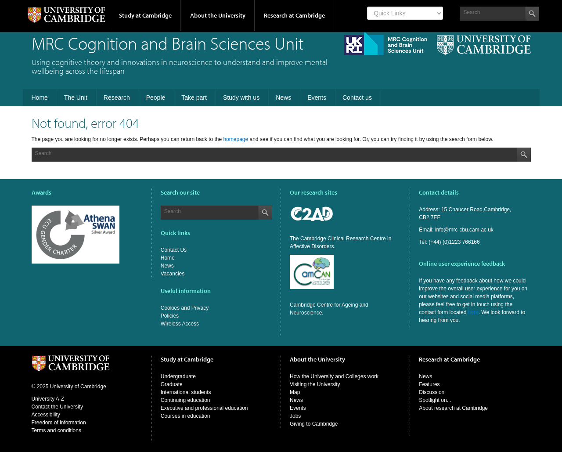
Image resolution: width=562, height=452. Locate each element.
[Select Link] (405, 13)
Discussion (431, 392)
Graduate (172, 384)
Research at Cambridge (294, 15)
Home (168, 258)
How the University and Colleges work (334, 376)
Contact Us (174, 250)
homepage (235, 139)
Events (298, 408)
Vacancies (172, 274)
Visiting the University (315, 384)
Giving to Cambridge (314, 424)
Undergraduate (178, 376)
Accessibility (46, 415)
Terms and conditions (56, 430)
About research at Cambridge (453, 408)
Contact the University (57, 407)
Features (429, 384)
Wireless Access (180, 324)
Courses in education (185, 416)
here (473, 312)
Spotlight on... (435, 400)
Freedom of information (59, 422)
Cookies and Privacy (185, 308)
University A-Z (48, 399)
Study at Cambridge (145, 15)
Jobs (295, 416)
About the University (217, 15)
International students (186, 392)
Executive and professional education (204, 408)
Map (295, 392)
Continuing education (185, 400)
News (167, 266)
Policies (170, 316)
